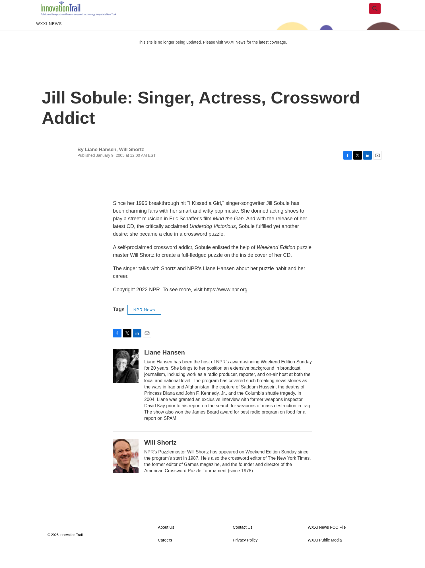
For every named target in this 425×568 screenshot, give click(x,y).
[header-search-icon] (379, 15)
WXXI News (49, 36)
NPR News (144, 322)
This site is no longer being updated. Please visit (181, 55)
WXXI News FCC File (327, 540)
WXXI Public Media (325, 553)
